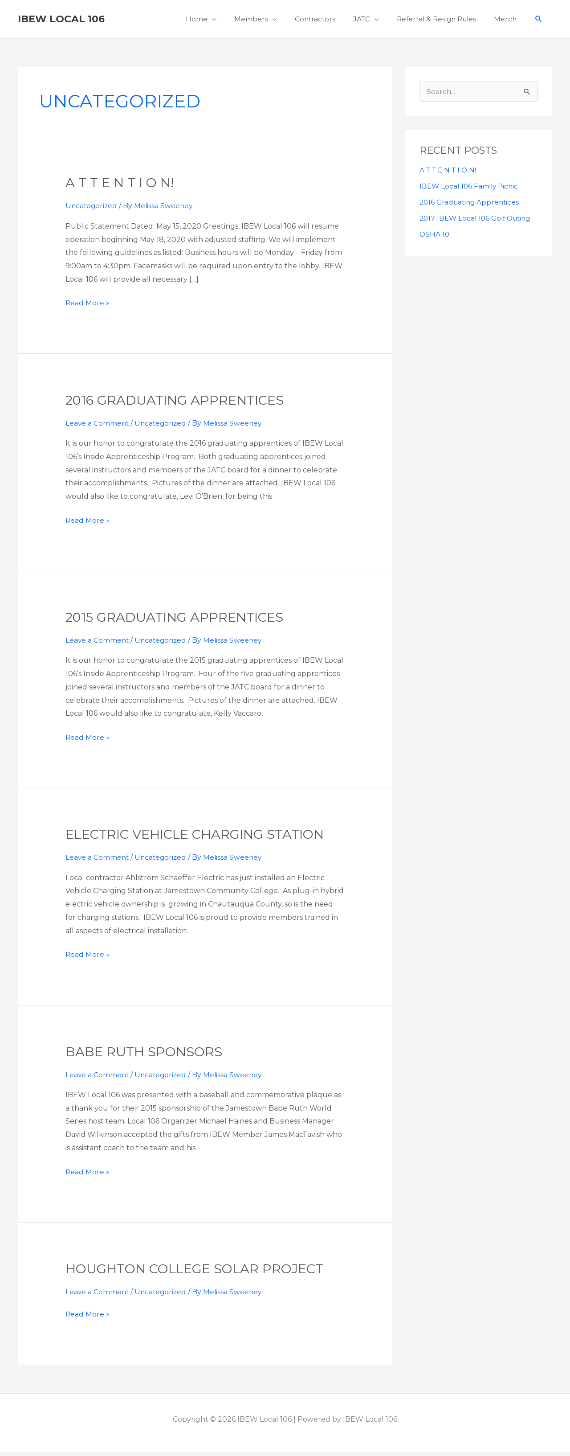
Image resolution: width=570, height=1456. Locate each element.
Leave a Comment (97, 427)
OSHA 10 (434, 238)
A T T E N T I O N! (121, 187)
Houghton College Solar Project (201, 1272)
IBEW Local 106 (61, 21)
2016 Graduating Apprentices (180, 404)
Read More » (87, 306)
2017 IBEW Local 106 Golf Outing (478, 222)
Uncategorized (92, 210)
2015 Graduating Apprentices (179, 621)
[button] (538, 21)
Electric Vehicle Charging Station (202, 838)
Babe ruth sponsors (146, 1055)
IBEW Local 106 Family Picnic (470, 190)
